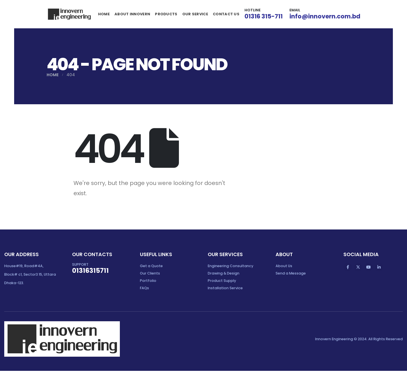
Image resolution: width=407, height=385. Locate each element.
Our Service (195, 14)
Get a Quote (151, 265)
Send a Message (291, 273)
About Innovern (132, 14)
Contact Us (226, 14)
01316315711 (90, 270)
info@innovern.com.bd (324, 16)
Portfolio (148, 280)
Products (166, 14)
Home (104, 14)
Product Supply (222, 280)
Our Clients (150, 273)
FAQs (144, 288)
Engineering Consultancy (230, 265)
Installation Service (225, 288)
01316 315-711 (263, 16)
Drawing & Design (223, 273)
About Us (284, 265)
